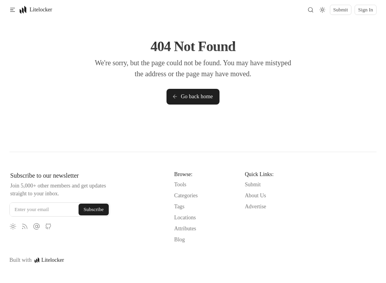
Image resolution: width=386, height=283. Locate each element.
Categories (186, 195)
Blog (179, 240)
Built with (36, 260)
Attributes (185, 229)
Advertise (255, 206)
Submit (252, 184)
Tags (179, 206)
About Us (255, 195)
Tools (180, 184)
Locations (185, 218)
